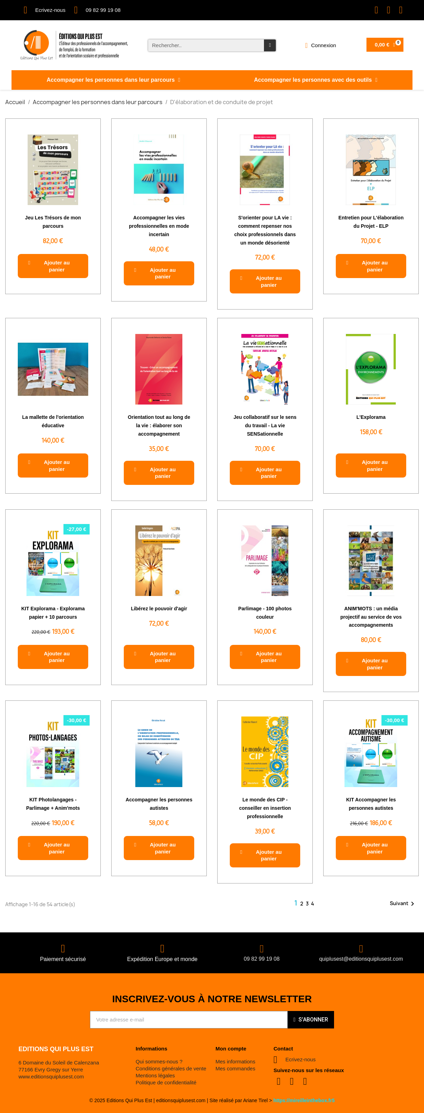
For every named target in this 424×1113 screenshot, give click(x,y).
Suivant (403, 904)
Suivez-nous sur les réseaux (309, 1070)
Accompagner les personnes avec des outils (315, 80)
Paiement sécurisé (63, 959)
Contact (283, 1049)
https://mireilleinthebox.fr (302, 1100)
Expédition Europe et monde (162, 959)
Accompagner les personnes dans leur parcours (113, 80)
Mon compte (230, 1049)
